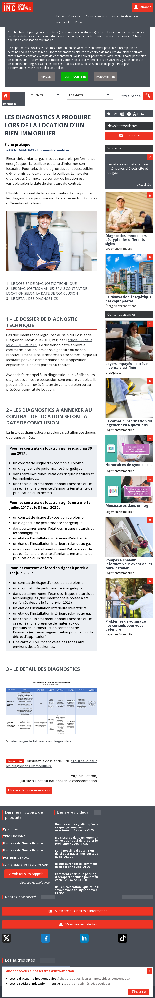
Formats (76, 95)
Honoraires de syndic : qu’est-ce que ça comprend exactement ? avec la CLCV (76, 827)
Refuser (46, 76)
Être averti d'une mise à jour (29, 790)
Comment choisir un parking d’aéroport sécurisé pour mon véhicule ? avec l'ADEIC (76, 877)
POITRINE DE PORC (16, 857)
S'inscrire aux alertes (81, 924)
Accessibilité (63, 22)
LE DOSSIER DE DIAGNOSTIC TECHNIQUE (44, 283)
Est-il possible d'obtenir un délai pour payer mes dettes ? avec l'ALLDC (76, 854)
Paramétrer (105, 76)
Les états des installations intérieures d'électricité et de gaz (127, 168)
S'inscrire (133, 135)
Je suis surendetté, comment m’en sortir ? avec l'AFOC (76, 865)
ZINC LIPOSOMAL (15, 836)
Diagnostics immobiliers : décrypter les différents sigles (126, 239)
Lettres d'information (68, 16)
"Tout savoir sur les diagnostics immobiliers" (51, 763)
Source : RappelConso (35, 882)
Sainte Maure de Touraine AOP (25, 864)
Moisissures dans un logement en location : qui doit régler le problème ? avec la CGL (77, 840)
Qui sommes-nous (96, 16)
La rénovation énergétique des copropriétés (128, 299)
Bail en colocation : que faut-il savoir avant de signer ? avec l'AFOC (77, 890)
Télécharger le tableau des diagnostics (40, 741)
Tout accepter (74, 76)
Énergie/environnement (120, 306)
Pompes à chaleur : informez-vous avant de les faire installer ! (128, 564)
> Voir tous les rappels (26, 873)
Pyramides (11, 829)
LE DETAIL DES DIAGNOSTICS (34, 298)
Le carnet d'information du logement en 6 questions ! (128, 423)
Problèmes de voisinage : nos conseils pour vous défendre (126, 625)
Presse (79, 22)
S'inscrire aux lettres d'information (81, 911)
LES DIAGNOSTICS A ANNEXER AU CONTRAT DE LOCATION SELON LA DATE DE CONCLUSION (46, 291)
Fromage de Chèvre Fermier (23, 843)
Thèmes (37, 95)
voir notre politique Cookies (46, 68)
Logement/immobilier (119, 248)
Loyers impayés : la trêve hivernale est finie (126, 365)
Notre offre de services (125, 16)
